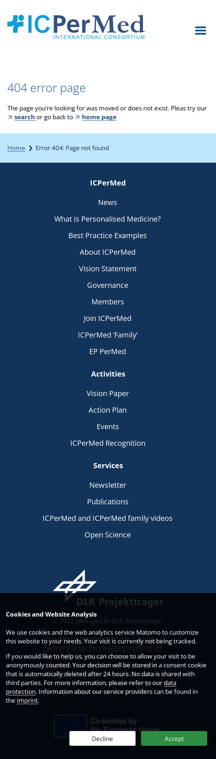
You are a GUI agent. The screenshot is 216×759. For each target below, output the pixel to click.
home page (99, 117)
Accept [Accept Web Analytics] (174, 738)
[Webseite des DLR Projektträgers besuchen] (108, 588)
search (25, 117)
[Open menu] (200, 30)
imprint (27, 700)
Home (16, 148)
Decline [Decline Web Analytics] (102, 738)
